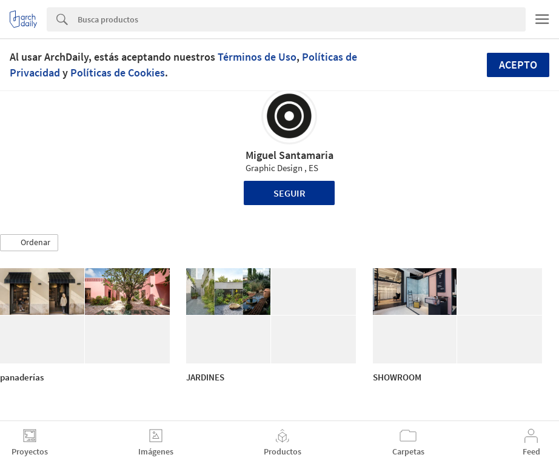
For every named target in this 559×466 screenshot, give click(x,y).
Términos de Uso (257, 57)
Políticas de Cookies (117, 72)
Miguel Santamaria (289, 155)
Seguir (289, 193)
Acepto (518, 65)
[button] (29, 242)
